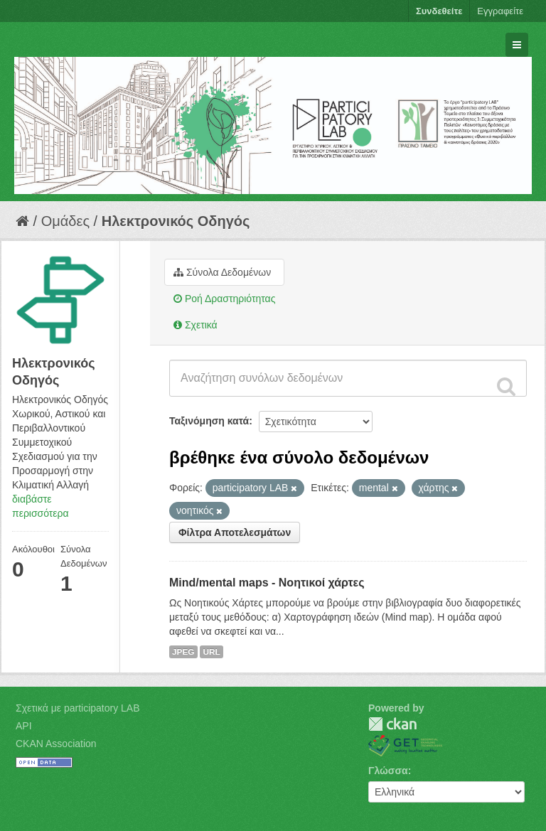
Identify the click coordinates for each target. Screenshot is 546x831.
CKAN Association (56, 743)
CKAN (392, 724)
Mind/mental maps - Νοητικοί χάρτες (267, 583)
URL (211, 652)
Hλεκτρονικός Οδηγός (176, 221)
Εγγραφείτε (500, 11)
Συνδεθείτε (439, 11)
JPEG (183, 652)
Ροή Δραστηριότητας (224, 298)
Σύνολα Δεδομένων (222, 272)
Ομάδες (65, 221)
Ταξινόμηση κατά (209, 421)
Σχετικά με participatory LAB (78, 708)
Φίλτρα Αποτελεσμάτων (234, 532)
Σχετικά (195, 325)
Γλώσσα (388, 770)
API (24, 725)
